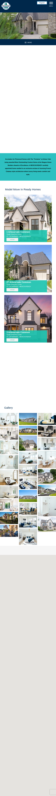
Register (42, 3)
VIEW (12, 239)
